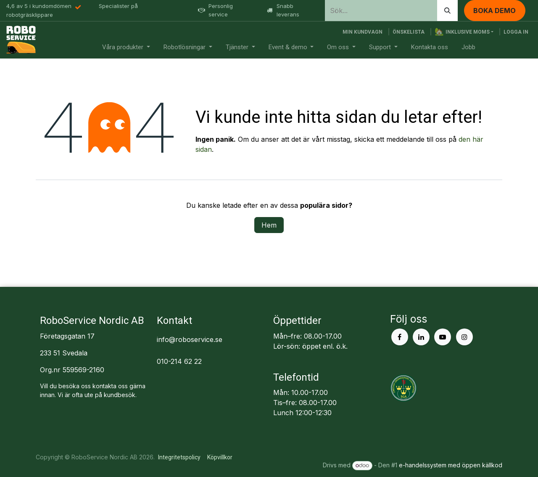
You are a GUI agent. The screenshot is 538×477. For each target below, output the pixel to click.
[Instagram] (464, 337)
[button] (464, 32)
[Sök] (447, 10)
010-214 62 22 (179, 361)
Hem (269, 225)
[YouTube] (442, 337)
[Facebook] (399, 337)
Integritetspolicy (179, 457)
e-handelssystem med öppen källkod (450, 465)
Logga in (516, 32)
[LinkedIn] (421, 337)
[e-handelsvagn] (362, 32)
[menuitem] (126, 47)
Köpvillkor (219, 457)
